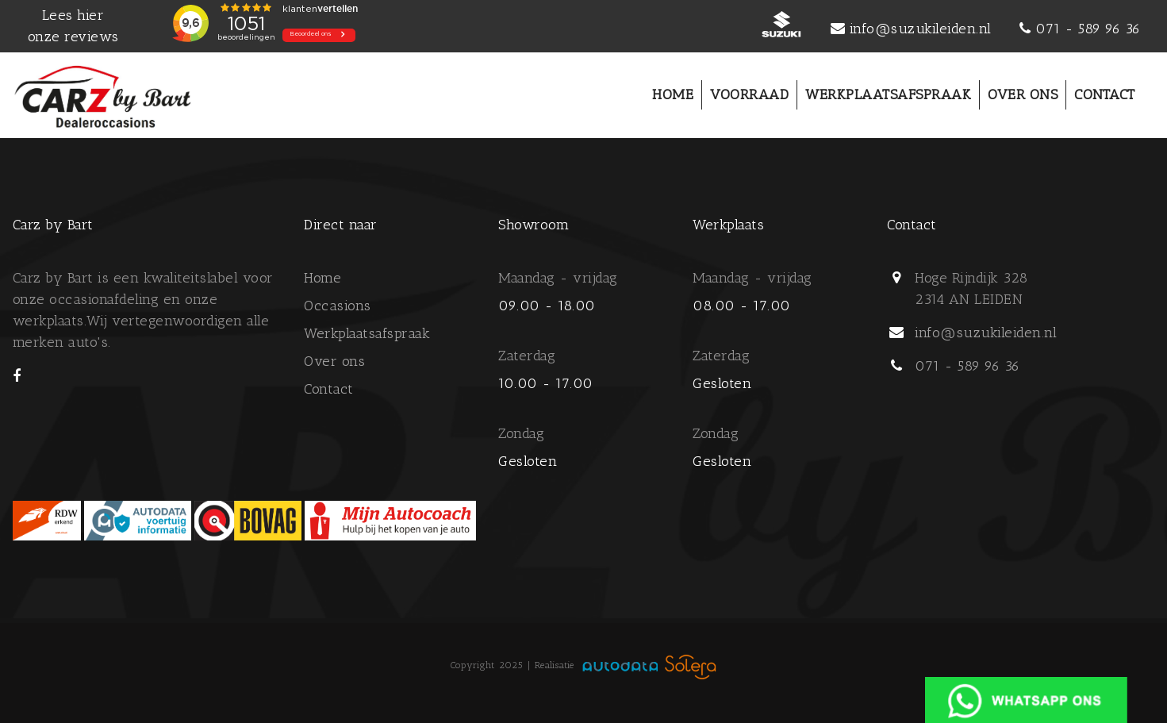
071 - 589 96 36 (1088, 28)
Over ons (334, 361)
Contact (329, 389)
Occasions (337, 305)
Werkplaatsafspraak (367, 333)
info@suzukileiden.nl (921, 28)
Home (322, 278)
